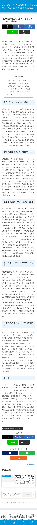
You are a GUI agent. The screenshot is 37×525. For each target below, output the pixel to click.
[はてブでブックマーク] (29, 26)
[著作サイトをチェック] (10, 453)
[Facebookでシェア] (18, 26)
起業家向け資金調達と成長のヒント (12, 428)
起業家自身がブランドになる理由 (18, 86)
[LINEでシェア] (12, 32)
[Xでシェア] (7, 26)
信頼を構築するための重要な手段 (18, 83)
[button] (24, 32)
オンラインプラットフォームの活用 (19, 89)
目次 (15, 76)
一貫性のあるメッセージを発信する (19, 91)
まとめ (10, 94)
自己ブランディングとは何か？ (17, 80)
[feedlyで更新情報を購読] (27, 453)
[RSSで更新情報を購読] (18, 458)
